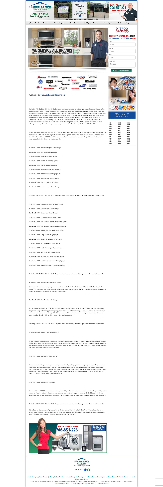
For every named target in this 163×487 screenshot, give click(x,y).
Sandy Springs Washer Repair (76, 477)
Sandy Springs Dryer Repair (96, 477)
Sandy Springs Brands (56, 477)
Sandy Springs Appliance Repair (37, 477)
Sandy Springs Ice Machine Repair (64, 481)
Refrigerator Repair (91, 23)
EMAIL (110, 54)
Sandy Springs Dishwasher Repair (41, 481)
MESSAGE (111, 61)
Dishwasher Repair (124, 23)
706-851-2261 (119, 7)
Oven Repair (108, 23)
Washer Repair (59, 23)
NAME (110, 41)
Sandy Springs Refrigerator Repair (118, 477)
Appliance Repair (33, 23)
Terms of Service (103, 483)
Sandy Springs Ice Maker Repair (87, 481)
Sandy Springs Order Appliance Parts (83, 483)
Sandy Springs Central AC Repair (110, 481)
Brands (45, 23)
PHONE (110, 48)
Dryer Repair (74, 23)
